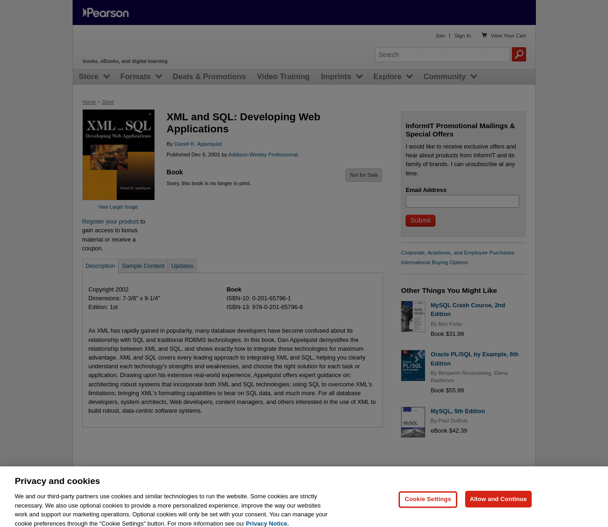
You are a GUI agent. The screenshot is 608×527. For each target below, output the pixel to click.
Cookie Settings (428, 506)
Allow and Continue (498, 506)
